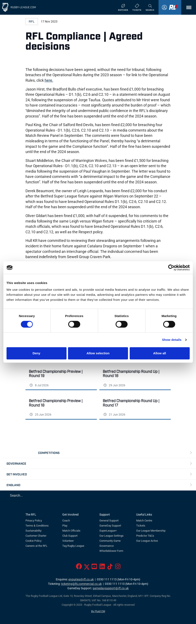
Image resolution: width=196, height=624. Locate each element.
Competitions (49, 452)
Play (64, 525)
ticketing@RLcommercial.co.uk (81, 584)
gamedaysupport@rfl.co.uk (111, 588)
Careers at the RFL (36, 545)
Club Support (69, 535)
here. (49, 80)
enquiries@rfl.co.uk (81, 579)
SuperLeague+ (108, 530)
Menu (186, 9)
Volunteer (68, 540)
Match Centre (144, 520)
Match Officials (71, 530)
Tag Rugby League (73, 545)
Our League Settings (111, 535)
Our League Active (147, 540)
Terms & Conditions (37, 525)
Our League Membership (150, 530)
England (13, 485)
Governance (16, 463)
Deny (36, 353)
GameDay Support (110, 525)
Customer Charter (35, 535)
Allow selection (98, 353)
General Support (109, 520)
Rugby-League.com (23, 7)
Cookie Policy (33, 540)
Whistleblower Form (111, 550)
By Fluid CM (98, 611)
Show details (171, 339)
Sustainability (33, 530)
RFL (32, 21)
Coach (66, 520)
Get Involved (17, 474)
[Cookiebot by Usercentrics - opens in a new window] (171, 267)
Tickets (140, 525)
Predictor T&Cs (145, 535)
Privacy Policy (33, 520)
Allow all (159, 353)
